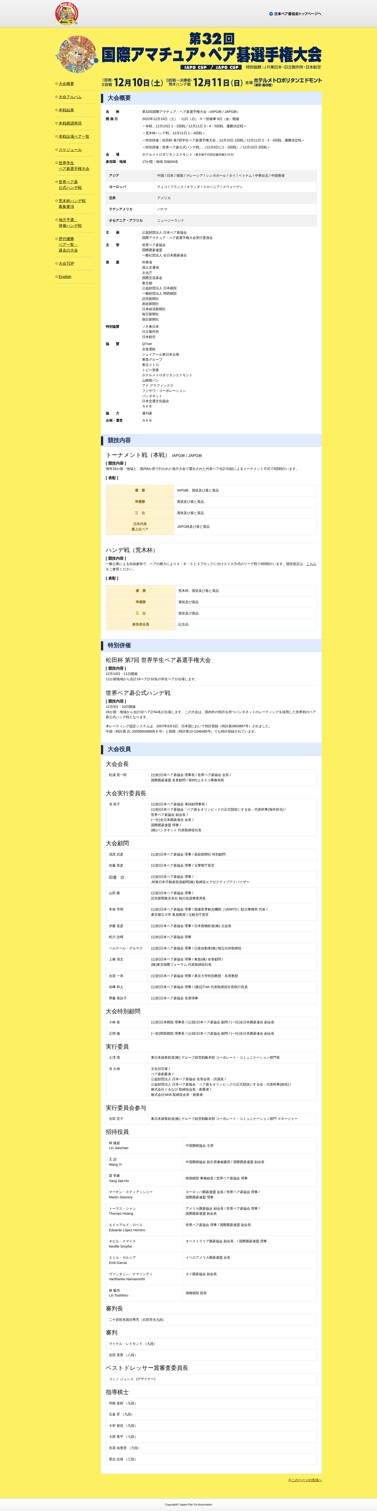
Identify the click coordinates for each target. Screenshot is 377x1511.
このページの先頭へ (307, 1480)
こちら (311, 564)
